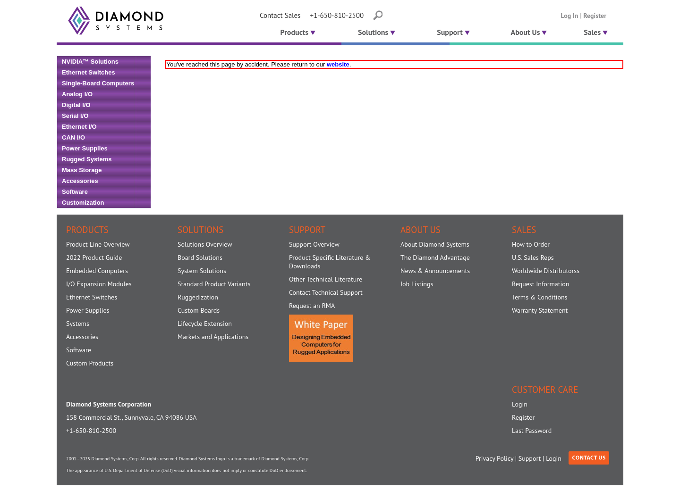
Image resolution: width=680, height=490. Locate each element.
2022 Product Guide (94, 257)
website (338, 64)
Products (296, 32)
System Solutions (202, 270)
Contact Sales (280, 15)
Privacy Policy (494, 458)
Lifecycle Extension (205, 323)
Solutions (376, 32)
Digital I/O (76, 104)
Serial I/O (75, 115)
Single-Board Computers (98, 83)
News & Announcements (435, 270)
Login (519, 404)
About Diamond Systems (434, 244)
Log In (569, 15)
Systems (77, 323)
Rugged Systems (86, 159)
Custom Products (89, 363)
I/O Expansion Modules (99, 284)
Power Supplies (85, 148)
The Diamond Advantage (435, 257)
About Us (529, 32)
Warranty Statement (540, 310)
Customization (83, 202)
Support (453, 32)
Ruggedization (198, 297)
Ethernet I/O (79, 126)
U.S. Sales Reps (533, 257)
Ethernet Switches (88, 72)
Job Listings (416, 284)
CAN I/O (73, 137)
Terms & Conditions (540, 297)
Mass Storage (82, 170)
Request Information (540, 284)
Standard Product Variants (214, 284)
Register (594, 15)
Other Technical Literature (325, 279)
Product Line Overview (98, 244)
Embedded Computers (97, 270)
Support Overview (314, 244)
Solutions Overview (205, 244)
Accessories (80, 180)
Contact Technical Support (326, 292)
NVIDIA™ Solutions (90, 61)
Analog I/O (77, 94)
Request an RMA (312, 305)
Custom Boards (199, 310)
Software (75, 191)
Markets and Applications (213, 336)
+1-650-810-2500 (337, 15)
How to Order (531, 244)
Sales (596, 32)
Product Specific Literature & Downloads (329, 261)
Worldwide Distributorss (545, 270)
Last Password (532, 430)
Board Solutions (200, 257)
